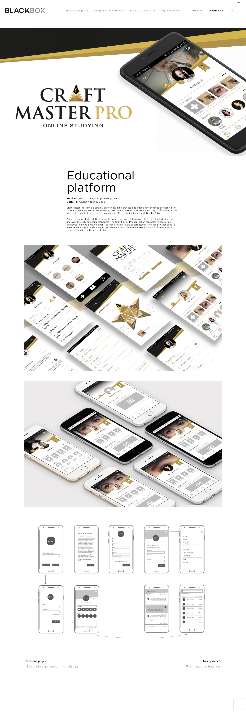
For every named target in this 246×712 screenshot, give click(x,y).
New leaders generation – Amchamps (52, 666)
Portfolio (216, 10)
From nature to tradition (203, 666)
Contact (235, 10)
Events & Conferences (142, 10)
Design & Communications (109, 10)
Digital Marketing (170, 10)
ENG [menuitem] (239, 3)
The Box (197, 10)
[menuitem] (234, 3)
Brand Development (77, 10)
